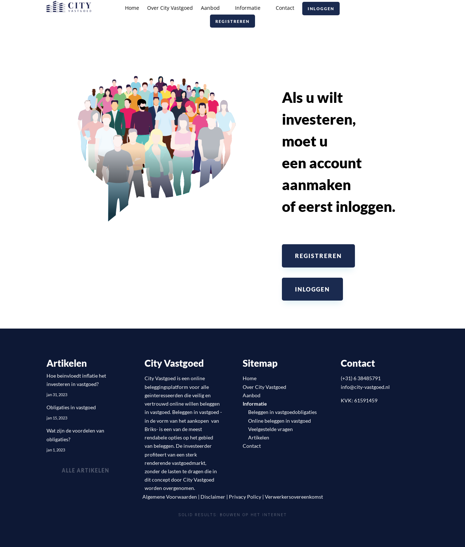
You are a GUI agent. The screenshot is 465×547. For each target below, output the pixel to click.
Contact (285, 8)
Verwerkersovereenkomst (294, 497)
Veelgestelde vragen (270, 429)
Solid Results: (198, 515)
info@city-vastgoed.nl (365, 387)
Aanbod (210, 8)
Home (132, 8)
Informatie (247, 8)
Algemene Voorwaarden (169, 497)
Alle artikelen (86, 470)
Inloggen (321, 8)
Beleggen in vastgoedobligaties (282, 412)
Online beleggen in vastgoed (279, 421)
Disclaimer (213, 497)
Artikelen (258, 437)
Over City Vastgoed (170, 8)
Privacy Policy (245, 497)
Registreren (232, 21)
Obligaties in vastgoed (71, 407)
